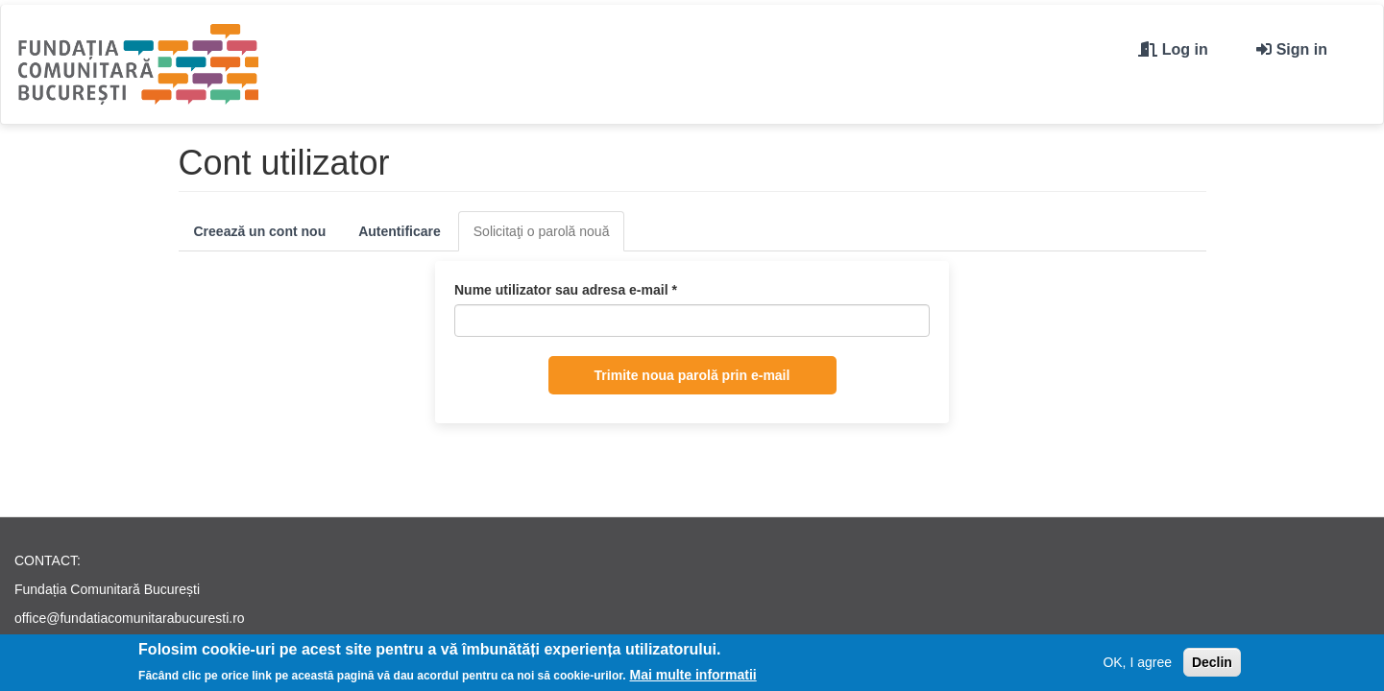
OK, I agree (1137, 664)
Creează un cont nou (260, 231)
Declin (1212, 664)
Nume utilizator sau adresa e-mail (565, 290)
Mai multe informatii (693, 677)
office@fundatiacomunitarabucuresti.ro (129, 618)
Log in (1185, 49)
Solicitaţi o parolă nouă (549, 236)
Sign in (1301, 49)
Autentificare (399, 231)
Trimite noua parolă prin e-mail (692, 375)
